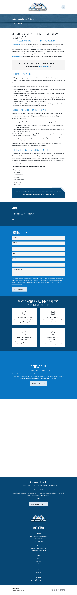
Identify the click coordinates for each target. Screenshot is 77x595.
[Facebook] (36, 503)
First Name (14, 237)
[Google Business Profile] (31, 503)
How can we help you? (17, 269)
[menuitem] (38, 214)
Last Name (14, 242)
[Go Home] (13, 23)
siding (39, 49)
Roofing (38, 484)
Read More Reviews (38, 427)
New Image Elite (16, 44)
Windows (38, 487)
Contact (38, 495)
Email (13, 253)
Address (14, 258)
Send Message (19, 289)
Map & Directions (38, 464)
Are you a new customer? (18, 264)
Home (38, 481)
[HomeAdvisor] (41, 503)
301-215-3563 (38, 450)
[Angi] (45, 503)
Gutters (38, 490)
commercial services (17, 56)
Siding (38, 492)
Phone (13, 248)
